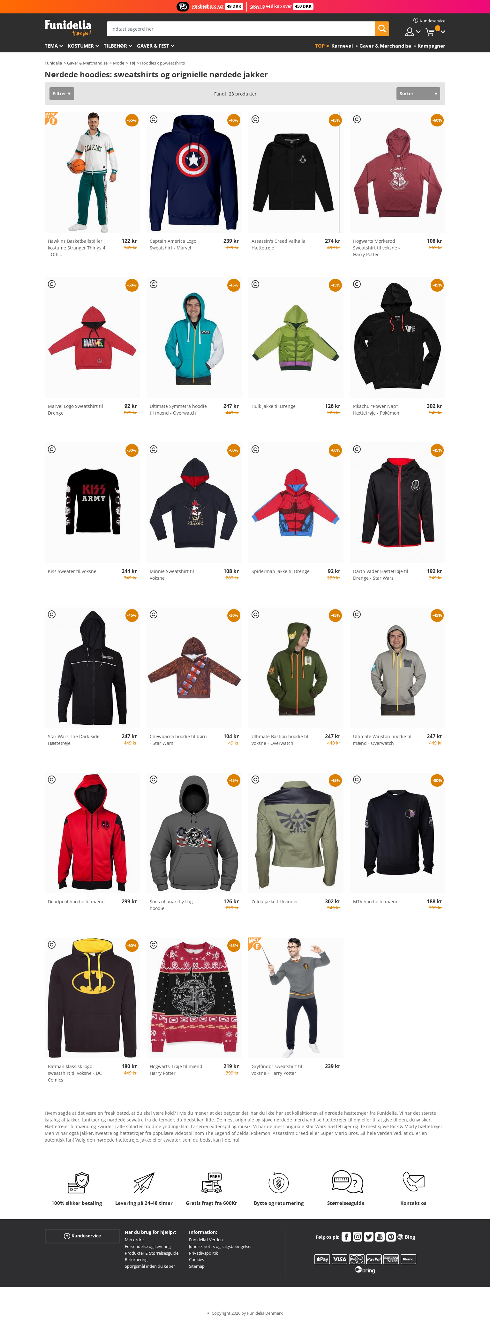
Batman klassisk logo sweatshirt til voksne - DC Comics (75, 1073)
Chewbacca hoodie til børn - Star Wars (178, 739)
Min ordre (134, 1240)
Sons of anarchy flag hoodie (171, 905)
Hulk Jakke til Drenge (274, 406)
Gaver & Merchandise (87, 63)
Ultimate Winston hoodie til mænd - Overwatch (382, 739)
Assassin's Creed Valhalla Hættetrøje (278, 244)
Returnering (136, 1259)
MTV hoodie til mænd (376, 902)
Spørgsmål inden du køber (150, 1266)
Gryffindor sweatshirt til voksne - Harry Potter (277, 1069)
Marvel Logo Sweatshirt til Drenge (75, 409)
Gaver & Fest (153, 45)
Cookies (196, 1259)
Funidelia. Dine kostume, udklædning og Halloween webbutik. (68, 28)
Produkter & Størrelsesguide (151, 1253)
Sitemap (197, 1266)
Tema (51, 45)
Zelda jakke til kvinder (275, 902)
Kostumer (81, 45)
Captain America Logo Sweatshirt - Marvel (173, 244)
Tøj (132, 63)
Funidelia (53, 63)
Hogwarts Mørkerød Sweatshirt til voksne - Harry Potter (376, 247)
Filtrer (59, 93)
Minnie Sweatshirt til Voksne (172, 574)
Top (320, 45)
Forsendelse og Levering (148, 1246)
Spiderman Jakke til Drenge (281, 571)
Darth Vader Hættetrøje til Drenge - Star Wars (380, 574)
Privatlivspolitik (203, 1253)
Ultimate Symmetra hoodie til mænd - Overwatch (178, 409)
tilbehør (115, 45)
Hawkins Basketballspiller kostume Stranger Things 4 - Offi (76, 247)
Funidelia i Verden (206, 1240)
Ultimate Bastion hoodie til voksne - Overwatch (280, 739)
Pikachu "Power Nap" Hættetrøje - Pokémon (376, 409)
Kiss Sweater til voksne (72, 571)
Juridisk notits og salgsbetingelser (220, 1246)
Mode (118, 63)
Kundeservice (82, 1236)
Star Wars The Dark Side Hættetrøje (74, 739)
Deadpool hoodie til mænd (76, 902)
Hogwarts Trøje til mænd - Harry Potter (177, 1069)
